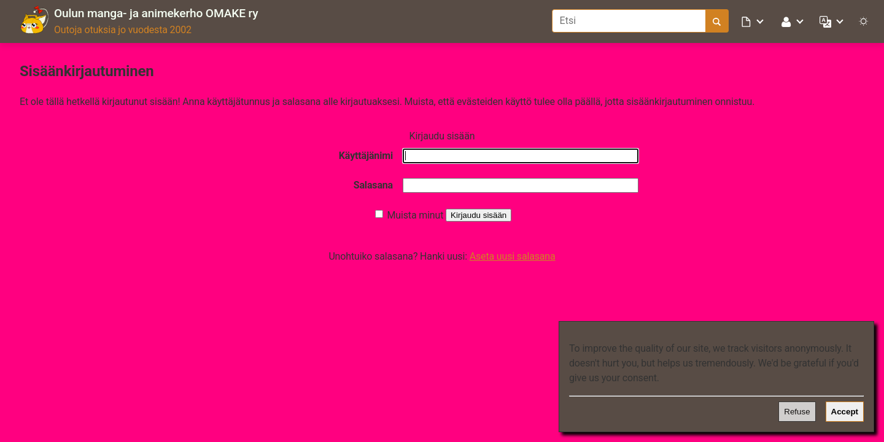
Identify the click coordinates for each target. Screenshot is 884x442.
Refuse (797, 411)
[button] (753, 21)
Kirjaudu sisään (478, 215)
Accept (844, 411)
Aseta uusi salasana (513, 256)
